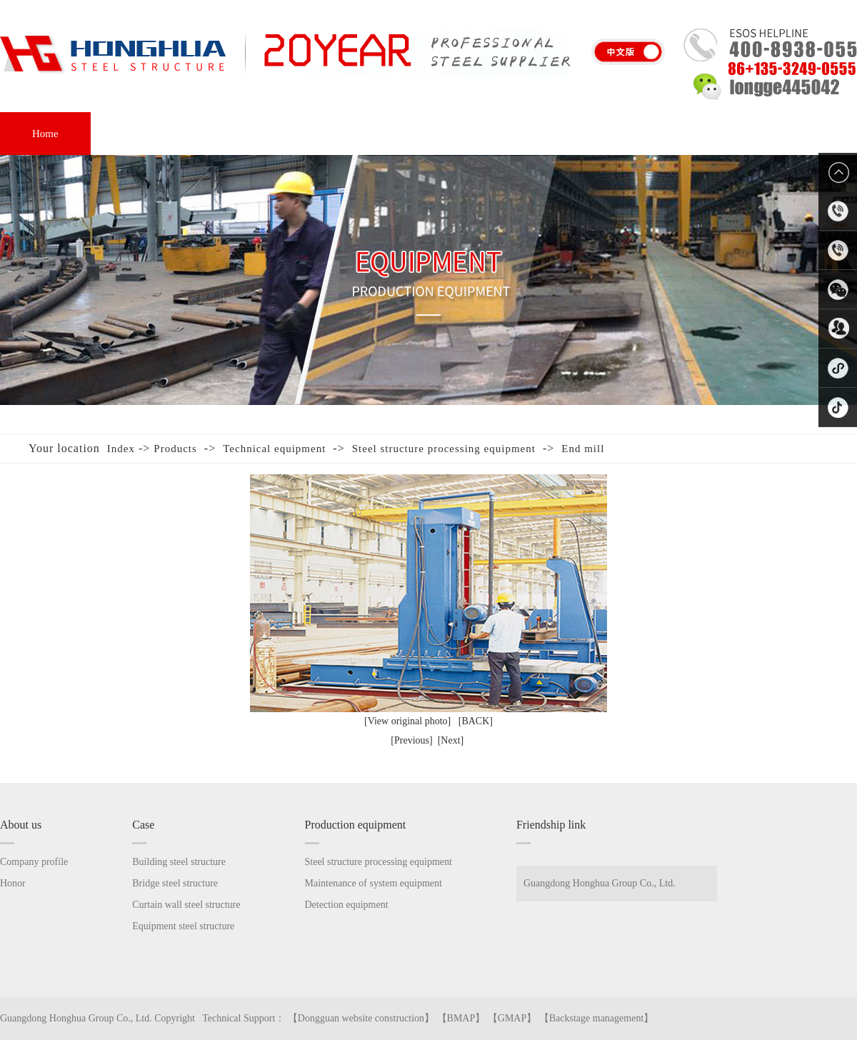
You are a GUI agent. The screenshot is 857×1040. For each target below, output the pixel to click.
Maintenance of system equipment (373, 883)
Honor (435, 133)
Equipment (334, 133)
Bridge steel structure (175, 883)
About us (142, 133)
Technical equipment (274, 448)
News (611, 133)
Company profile (34, 861)
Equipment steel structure (183, 926)
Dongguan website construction (361, 1018)
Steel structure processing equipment (444, 448)
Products (175, 448)
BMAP (461, 1018)
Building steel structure (179, 861)
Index (121, 448)
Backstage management (596, 1018)
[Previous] (411, 740)
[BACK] (475, 721)
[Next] (451, 740)
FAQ (524, 133)
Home (45, 133)
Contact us (710, 133)
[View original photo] (407, 721)
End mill (582, 448)
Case (236, 133)
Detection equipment (347, 904)
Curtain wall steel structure (186, 904)
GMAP (512, 1018)
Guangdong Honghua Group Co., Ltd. (599, 883)
